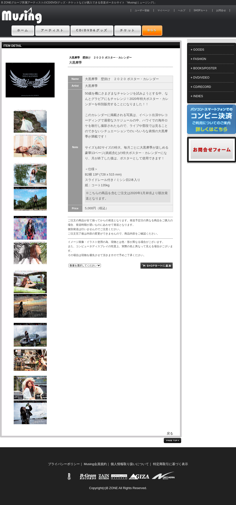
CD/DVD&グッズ (92, 30)
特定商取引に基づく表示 (170, 464)
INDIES (198, 96)
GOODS (198, 49)
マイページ (163, 10)
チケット (127, 30)
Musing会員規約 (95, 464)
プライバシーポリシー (64, 464)
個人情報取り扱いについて (130, 464)
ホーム (23, 30)
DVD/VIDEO (201, 77)
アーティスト (52, 30)
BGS (152, 30)
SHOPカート (201, 10)
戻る (170, 433)
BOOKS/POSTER (204, 68)
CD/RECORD (202, 87)
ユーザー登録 (142, 10)
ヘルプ (181, 10)
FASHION (199, 59)
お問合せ (221, 10)
